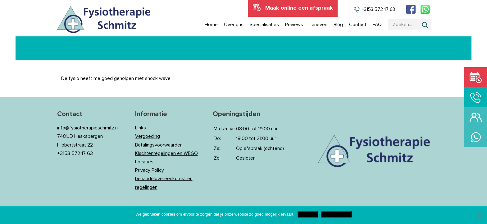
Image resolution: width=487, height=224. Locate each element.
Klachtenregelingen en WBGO (166, 153)
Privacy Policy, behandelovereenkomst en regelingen (164, 178)
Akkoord (307, 214)
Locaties (144, 161)
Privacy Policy (336, 214)
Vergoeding (147, 136)
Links (140, 127)
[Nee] (479, 215)
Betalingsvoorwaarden (159, 144)
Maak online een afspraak (299, 8)
